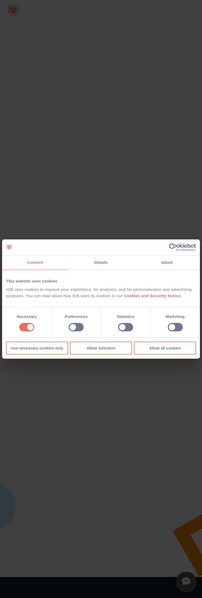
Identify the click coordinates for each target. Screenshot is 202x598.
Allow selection (101, 348)
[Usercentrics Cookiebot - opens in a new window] (173, 247)
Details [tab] (101, 262)
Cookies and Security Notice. (153, 295)
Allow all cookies (165, 348)
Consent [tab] (35, 262)
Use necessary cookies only (37, 348)
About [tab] (167, 262)
